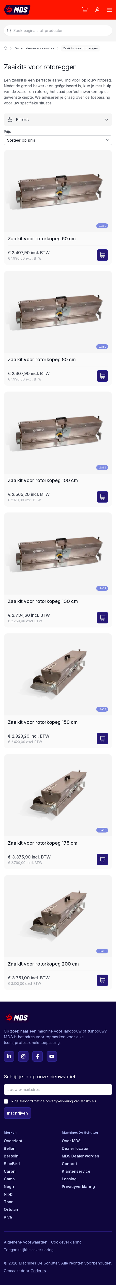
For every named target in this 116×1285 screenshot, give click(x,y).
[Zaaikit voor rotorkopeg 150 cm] (58, 690)
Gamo (9, 1179)
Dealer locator (75, 1148)
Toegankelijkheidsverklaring (28, 1249)
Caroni (10, 1171)
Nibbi (8, 1194)
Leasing (69, 1179)
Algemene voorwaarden (25, 1242)
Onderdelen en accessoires (34, 48)
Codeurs (38, 1270)
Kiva (8, 1217)
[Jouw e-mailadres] (58, 1089)
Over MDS (71, 1140)
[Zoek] (58, 30)
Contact (69, 1163)
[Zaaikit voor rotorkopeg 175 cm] (58, 811)
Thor (8, 1201)
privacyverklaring (59, 1101)
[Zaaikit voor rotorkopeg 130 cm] (58, 570)
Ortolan (11, 1209)
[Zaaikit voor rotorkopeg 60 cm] (58, 207)
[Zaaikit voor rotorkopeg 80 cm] (58, 328)
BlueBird (12, 1163)
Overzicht (13, 1140)
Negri (9, 1186)
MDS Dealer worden (80, 1156)
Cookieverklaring (66, 1242)
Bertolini (11, 1156)
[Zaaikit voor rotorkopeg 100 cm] (58, 449)
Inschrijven (17, 1113)
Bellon (9, 1148)
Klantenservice (76, 1171)
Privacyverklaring (78, 1186)
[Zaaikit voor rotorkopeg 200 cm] (58, 932)
